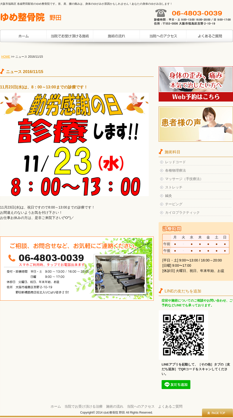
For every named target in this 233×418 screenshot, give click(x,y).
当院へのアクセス (163, 38)
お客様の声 (209, 38)
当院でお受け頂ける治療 (70, 38)
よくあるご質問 (170, 406)
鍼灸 (168, 196)
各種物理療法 (175, 170)
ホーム (23, 38)
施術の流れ (116, 38)
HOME (5, 56)
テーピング (173, 204)
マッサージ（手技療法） (184, 179)
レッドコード (175, 162)
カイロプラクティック (182, 212)
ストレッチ (173, 187)
